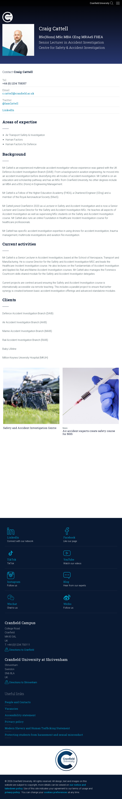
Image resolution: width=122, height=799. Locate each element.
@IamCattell (10, 103)
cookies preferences (55, 792)
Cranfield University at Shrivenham (36, 659)
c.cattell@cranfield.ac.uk (18, 93)
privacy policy (12, 792)
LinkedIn (8, 110)
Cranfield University (99, 3)
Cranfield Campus (20, 622)
